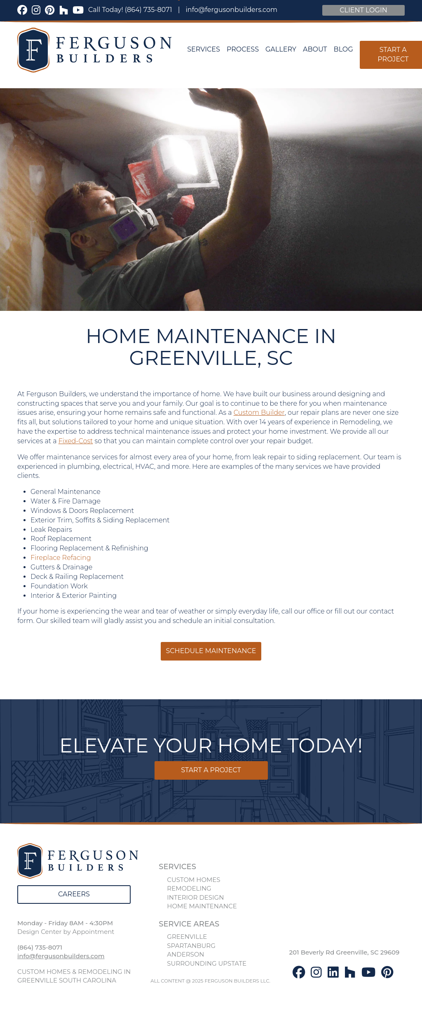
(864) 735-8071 (148, 10)
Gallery (280, 49)
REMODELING (189, 888)
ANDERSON (185, 954)
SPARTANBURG (191, 946)
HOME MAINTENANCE (202, 906)
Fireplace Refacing (60, 558)
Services (203, 49)
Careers (74, 894)
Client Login (363, 10)
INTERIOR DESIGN (195, 897)
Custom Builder (259, 412)
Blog (343, 49)
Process (243, 49)
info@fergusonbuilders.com (231, 10)
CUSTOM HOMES (193, 880)
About (315, 49)
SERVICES (177, 866)
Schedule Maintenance (211, 651)
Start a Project (211, 770)
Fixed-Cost (76, 441)
